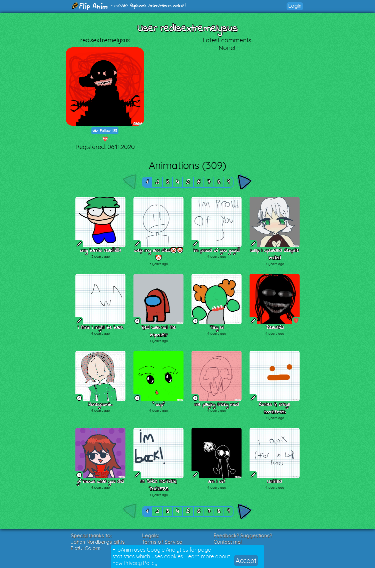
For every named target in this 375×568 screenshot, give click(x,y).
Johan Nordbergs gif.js (98, 542)
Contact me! (228, 542)
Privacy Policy (140, 563)
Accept (246, 560)
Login (294, 6)
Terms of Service (162, 542)
